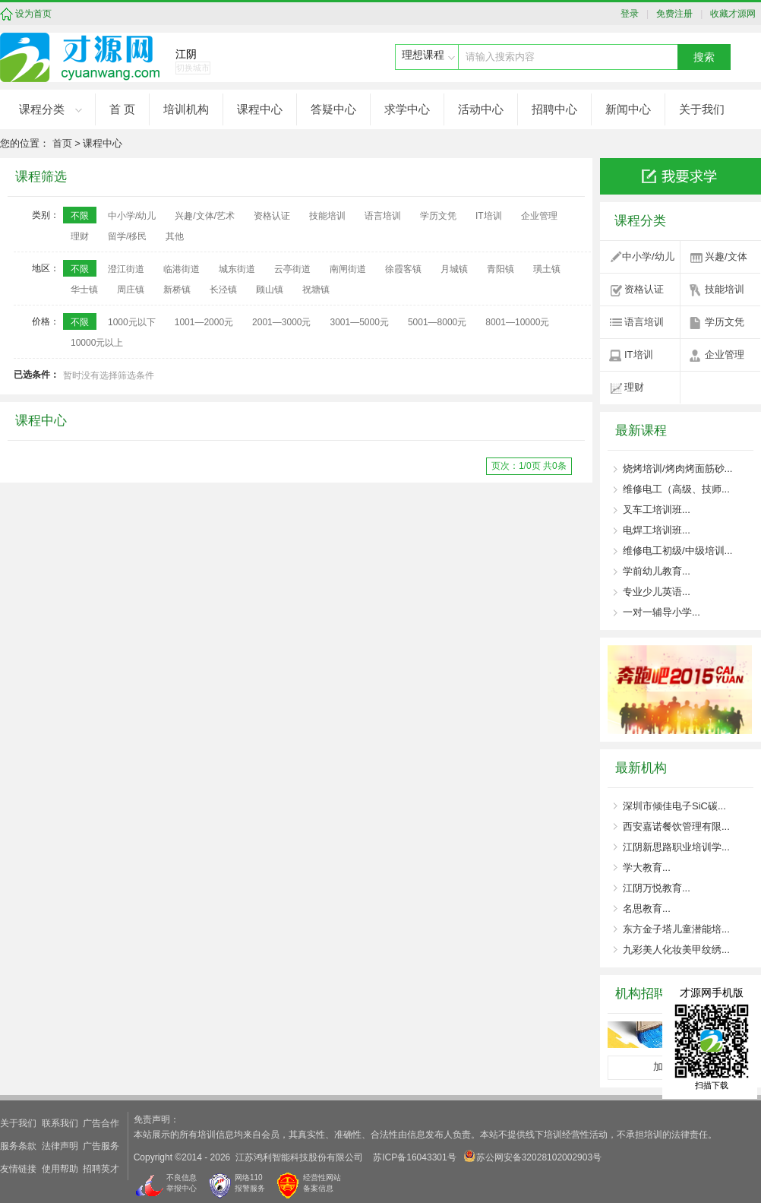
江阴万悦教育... (656, 888)
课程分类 (42, 109)
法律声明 (60, 1146)
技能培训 (724, 289)
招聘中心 (554, 109)
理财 (634, 387)
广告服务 (101, 1146)
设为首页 (33, 13)
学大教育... (647, 867)
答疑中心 (333, 109)
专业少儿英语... (656, 591)
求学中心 (407, 109)
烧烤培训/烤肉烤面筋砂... (677, 468)
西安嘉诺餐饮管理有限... (676, 826)
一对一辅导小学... (661, 612)
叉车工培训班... (656, 509)
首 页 (122, 109)
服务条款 (18, 1146)
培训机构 (186, 109)
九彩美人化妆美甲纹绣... (676, 949)
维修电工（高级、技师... (676, 489)
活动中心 (481, 109)
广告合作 (101, 1123)
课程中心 (260, 109)
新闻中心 (628, 109)
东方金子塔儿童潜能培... (676, 929)
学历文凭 (724, 322)
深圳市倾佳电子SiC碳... (674, 806)
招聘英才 (101, 1168)
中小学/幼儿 (648, 256)
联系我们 (60, 1123)
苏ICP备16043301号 (414, 1157)
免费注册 (672, 13)
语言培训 (644, 322)
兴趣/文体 (726, 256)
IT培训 (638, 354)
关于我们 (702, 109)
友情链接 (18, 1168)
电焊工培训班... (656, 530)
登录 (633, 13)
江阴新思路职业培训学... (676, 847)
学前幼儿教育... (656, 571)
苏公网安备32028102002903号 (533, 1156)
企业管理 (724, 354)
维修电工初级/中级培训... (677, 550)
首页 (62, 143)
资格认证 (644, 289)
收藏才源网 (731, 13)
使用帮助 (60, 1168)
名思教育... (647, 908)
